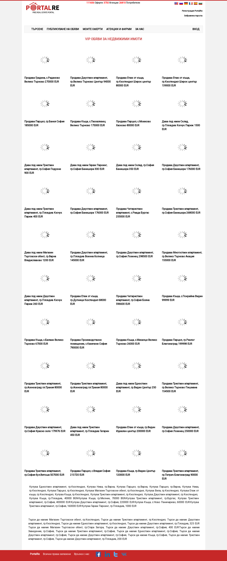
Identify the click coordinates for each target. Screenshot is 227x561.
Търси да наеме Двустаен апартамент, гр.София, (98, 535)
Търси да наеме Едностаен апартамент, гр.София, (148, 531)
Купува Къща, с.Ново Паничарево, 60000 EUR (162, 502)
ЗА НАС (139, 29)
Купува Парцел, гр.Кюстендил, (66, 490)
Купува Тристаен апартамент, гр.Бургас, (151, 498)
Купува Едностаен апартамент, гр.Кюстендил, (58, 486)
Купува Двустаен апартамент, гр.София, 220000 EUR (102, 502)
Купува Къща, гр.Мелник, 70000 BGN (102, 498)
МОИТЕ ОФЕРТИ (93, 29)
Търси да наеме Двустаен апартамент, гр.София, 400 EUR (142, 527)
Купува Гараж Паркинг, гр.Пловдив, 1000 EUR (109, 506)
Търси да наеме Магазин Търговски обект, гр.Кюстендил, (64, 519)
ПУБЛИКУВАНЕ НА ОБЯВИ (63, 29)
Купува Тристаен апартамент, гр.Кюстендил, (117, 494)
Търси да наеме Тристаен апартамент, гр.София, (86, 531)
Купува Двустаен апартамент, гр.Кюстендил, (171, 494)
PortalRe (35, 554)
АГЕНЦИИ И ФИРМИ (119, 29)
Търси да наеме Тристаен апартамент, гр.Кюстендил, (134, 519)
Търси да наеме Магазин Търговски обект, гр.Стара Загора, (67, 527)
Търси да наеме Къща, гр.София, (148, 535)
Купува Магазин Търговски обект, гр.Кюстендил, (115, 490)
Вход (195, 29)
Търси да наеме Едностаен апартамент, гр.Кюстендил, (94, 523)
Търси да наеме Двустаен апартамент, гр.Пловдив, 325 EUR (163, 523)
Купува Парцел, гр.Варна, (133, 486)
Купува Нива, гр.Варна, (101, 486)
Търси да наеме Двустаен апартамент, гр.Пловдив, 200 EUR (91, 538)
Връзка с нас (81, 554)
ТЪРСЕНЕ (37, 29)
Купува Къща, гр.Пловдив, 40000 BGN (53, 498)
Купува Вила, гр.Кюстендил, (162, 490)
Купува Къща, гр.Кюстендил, (72, 494)
